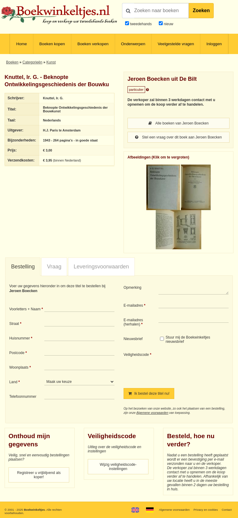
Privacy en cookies (205, 509)
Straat (14, 324)
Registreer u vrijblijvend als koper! (38, 475)
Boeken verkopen (93, 44)
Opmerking (132, 287)
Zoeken (201, 10)
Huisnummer (19, 338)
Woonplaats (18, 367)
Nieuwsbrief (133, 339)
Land (13, 382)
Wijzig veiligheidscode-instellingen (118, 466)
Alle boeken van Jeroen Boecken (178, 123)
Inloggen (214, 44)
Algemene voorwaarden (152, 412)
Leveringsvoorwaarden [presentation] (101, 267)
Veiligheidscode (136, 355)
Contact (227, 509)
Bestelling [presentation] (23, 267)
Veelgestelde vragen (176, 44)
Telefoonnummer (22, 396)
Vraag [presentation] (54, 267)
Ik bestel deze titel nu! (148, 393)
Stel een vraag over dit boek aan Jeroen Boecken (178, 137)
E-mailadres (133, 305)
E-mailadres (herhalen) (133, 322)
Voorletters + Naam (24, 309)
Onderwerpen (133, 44)
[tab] (22, 266)
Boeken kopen (52, 44)
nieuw (168, 24)
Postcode (16, 353)
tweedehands (140, 24)
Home (21, 44)
